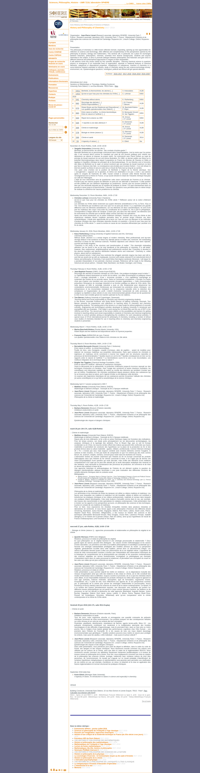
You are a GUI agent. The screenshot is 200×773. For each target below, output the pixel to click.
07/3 (77, 108)
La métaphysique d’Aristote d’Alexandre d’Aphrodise (99, 764)
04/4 (77, 118)
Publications (53, 78)
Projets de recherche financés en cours (57, 63)
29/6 (77, 137)
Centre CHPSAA (55, 55)
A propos (52, 42)
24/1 (77, 100)
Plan (145, 691)
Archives (52, 101)
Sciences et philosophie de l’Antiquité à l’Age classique (100, 731)
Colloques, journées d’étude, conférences (57, 71)
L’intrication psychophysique (90, 760)
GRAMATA (53, 58)
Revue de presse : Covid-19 (56, 106)
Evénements (53, 75)
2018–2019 (136, 74)
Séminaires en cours (57, 67)
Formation (53, 85)
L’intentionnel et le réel (87, 766)
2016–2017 (118, 74)
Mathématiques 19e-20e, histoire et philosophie (97, 748)
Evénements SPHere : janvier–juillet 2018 (90, 729)
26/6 (77, 128)
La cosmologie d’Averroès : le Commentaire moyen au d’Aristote (108, 756)
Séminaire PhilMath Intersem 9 (90, 750)
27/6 (77, 133)
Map (116, 86)
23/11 (78, 91)
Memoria (82, 768)
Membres (52, 46)
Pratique (52, 97)
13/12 (78, 94)
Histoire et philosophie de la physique (93, 754)
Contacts (52, 94)
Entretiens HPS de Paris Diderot (91, 738)
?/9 (77, 141)
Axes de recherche (56, 49)
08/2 (77, 103)
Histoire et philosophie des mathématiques (95, 742)
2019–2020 (145, 74)
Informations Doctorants (58, 81)
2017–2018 (127, 74)
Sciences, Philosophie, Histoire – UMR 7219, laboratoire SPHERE (79, 2)
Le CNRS (130, 4)
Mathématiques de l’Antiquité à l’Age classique (97, 744)
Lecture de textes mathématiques (92, 746)
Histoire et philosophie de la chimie (92, 758)
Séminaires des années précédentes (96, 19)
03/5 (77, 123)
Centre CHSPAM (55, 52)
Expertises (53, 91)
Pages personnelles (56, 118)
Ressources (53, 88)
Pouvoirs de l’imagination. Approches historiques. (98, 733)
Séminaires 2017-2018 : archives (122, 19)
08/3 (77, 113)
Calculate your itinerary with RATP (83, 693)
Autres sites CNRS (143, 4)
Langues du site (55, 137)
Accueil (72, 19)
